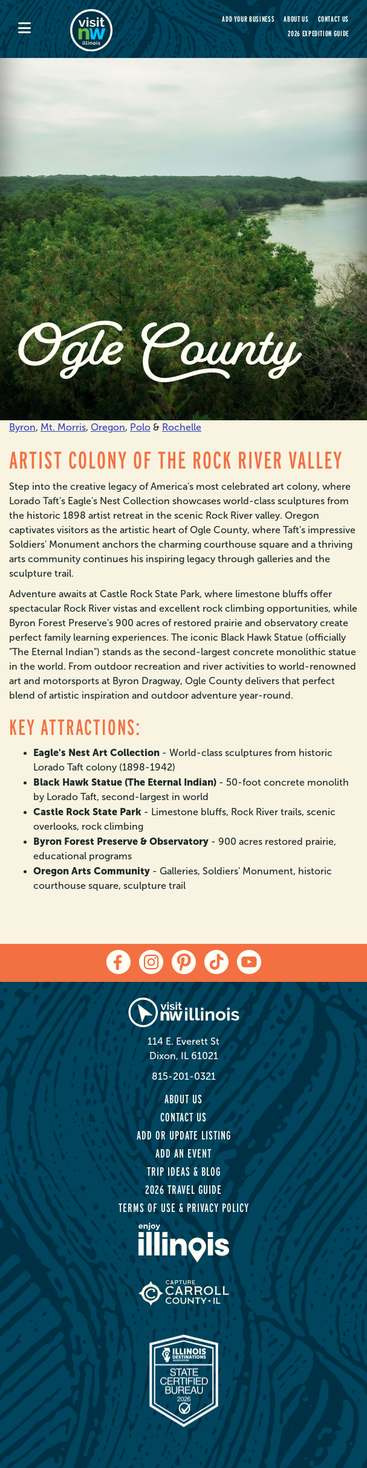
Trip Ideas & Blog (184, 1171)
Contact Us (333, 19)
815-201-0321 (184, 1076)
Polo (140, 427)
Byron (22, 427)
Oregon (108, 427)
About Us (296, 19)
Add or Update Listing (184, 1135)
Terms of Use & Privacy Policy (184, 1207)
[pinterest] (184, 962)
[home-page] (122, 29)
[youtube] (249, 962)
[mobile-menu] (44, 29)
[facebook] (118, 962)
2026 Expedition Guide (318, 33)
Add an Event (183, 1153)
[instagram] (151, 962)
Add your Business (248, 19)
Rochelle (181, 427)
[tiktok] (216, 962)
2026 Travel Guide (183, 1189)
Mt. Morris (63, 427)
